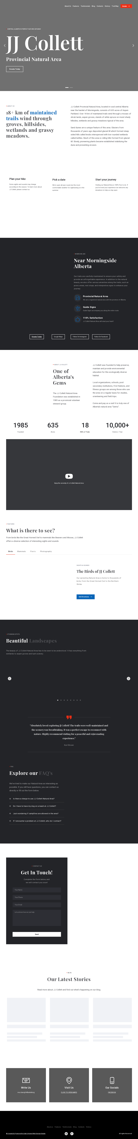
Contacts (100, 6)
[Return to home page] (16, 6)
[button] (126, 6)
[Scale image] (26, 678)
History (107, 6)
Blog (93, 6)
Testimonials (85, 6)
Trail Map (115, 6)
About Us (68, 6)
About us (50, 1127)
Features (76, 6)
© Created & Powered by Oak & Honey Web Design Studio (25, 1133)
